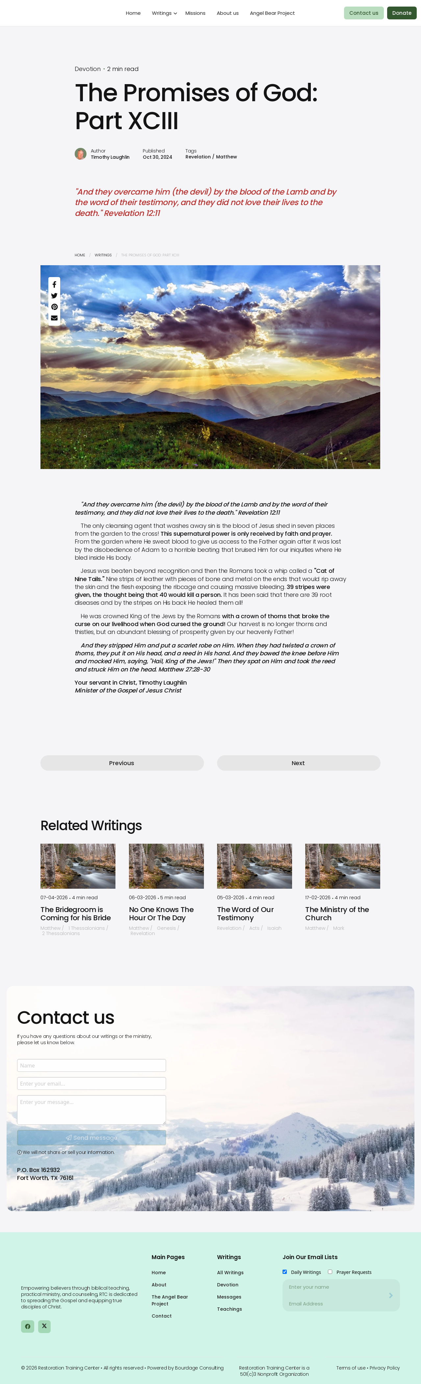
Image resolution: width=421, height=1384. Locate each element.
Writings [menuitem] (162, 13)
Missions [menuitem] (196, 13)
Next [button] (298, 763)
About (159, 1284)
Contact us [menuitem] (364, 13)
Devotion (227, 1284)
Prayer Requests (354, 1272)
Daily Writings (306, 1272)
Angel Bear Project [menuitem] (272, 13)
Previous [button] (121, 763)
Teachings (229, 1309)
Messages (229, 1297)
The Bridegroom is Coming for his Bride (75, 913)
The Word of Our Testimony (245, 913)
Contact (162, 1316)
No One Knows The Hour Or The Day (161, 913)
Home (80, 255)
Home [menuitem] (133, 13)
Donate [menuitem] (401, 13)
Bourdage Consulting (199, 1368)
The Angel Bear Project (170, 1300)
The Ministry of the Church (337, 913)
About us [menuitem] (228, 13)
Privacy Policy (385, 1368)
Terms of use (351, 1368)
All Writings (230, 1272)
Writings (103, 255)
